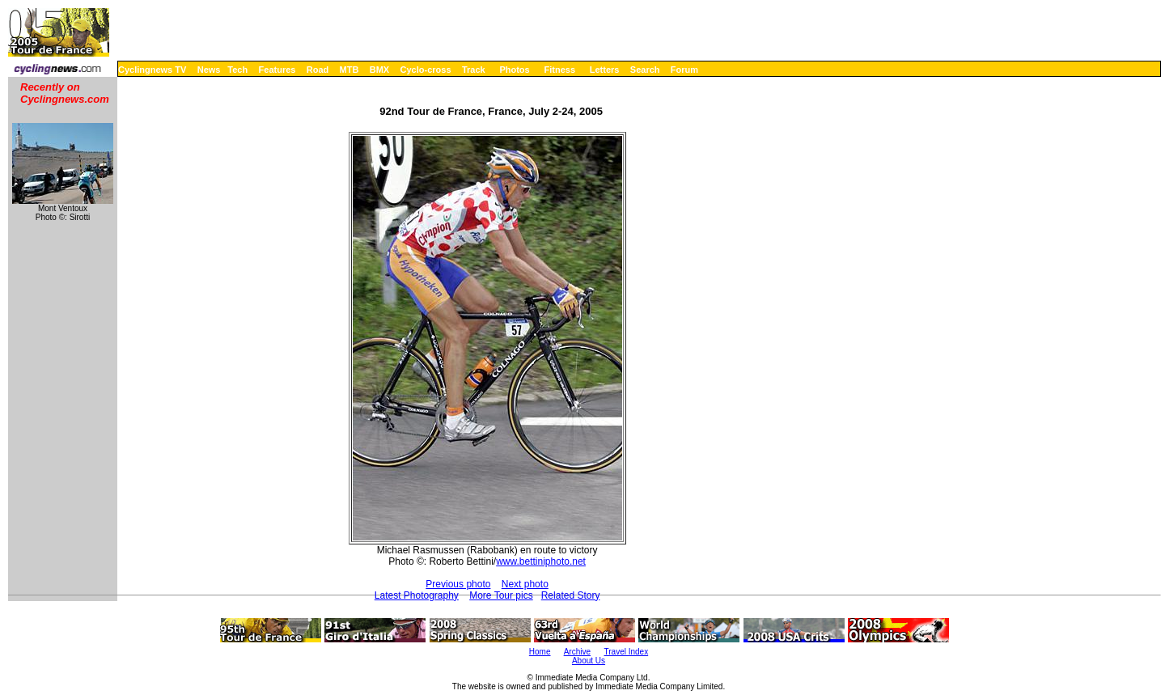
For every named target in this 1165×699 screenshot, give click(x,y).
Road (318, 69)
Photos (514, 69)
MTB (349, 69)
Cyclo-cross (425, 69)
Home (540, 651)
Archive (577, 651)
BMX (379, 69)
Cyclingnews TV (152, 69)
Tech (237, 69)
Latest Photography (417, 595)
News (209, 69)
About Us (588, 660)
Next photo (525, 584)
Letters (605, 69)
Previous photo (458, 584)
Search (645, 69)
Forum (684, 69)
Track (473, 69)
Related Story (570, 595)
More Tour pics (500, 595)
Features (277, 69)
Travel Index (626, 651)
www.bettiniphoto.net (541, 561)
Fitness (559, 69)
